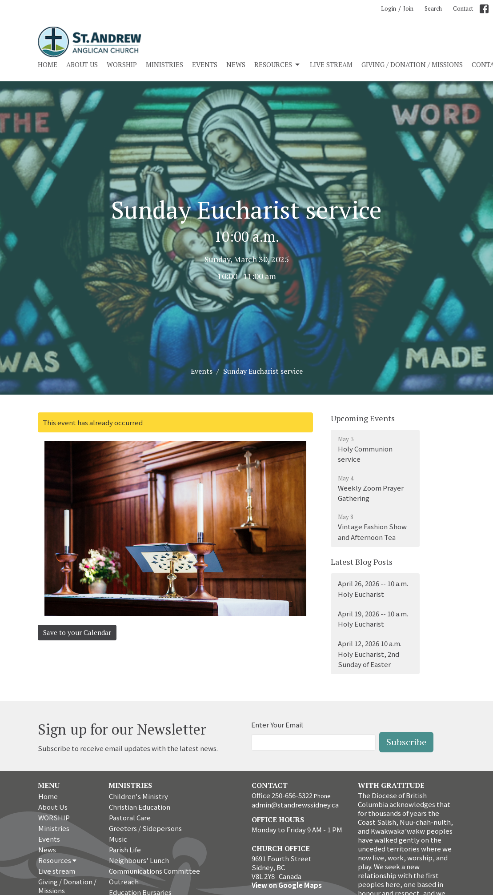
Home (47, 64)
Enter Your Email (277, 724)
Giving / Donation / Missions (412, 64)
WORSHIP (122, 64)
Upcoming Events (363, 418)
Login (388, 8)
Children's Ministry (138, 796)
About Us (82, 64)
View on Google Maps (287, 885)
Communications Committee (154, 870)
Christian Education (139, 806)
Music (118, 838)
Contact (463, 8)
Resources (277, 64)
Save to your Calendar (77, 632)
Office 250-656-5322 (282, 795)
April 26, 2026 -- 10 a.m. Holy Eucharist (373, 588)
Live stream (331, 64)
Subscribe (406, 742)
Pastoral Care (130, 817)
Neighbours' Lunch (139, 860)
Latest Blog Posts (362, 561)
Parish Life (125, 849)
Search (433, 8)
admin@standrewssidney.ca (295, 804)
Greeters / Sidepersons (145, 828)
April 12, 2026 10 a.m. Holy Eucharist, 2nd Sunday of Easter (369, 654)
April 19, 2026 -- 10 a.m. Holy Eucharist (373, 618)
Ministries (164, 64)
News (235, 64)
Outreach (124, 881)
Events (204, 64)
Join (408, 8)
